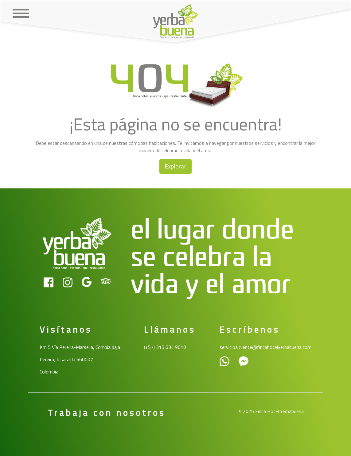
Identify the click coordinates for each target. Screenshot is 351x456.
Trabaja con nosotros (107, 412)
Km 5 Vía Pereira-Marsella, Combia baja (80, 347)
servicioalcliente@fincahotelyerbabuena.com (265, 347)
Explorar (175, 166)
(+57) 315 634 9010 (165, 347)
